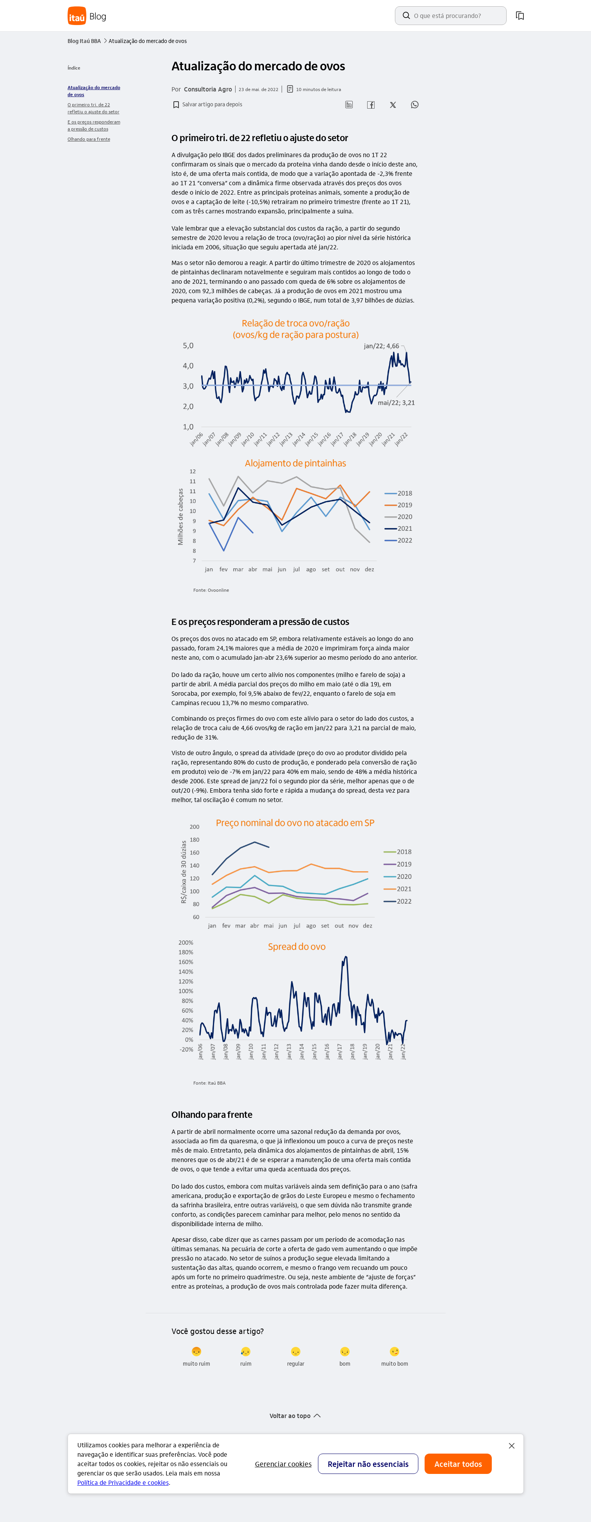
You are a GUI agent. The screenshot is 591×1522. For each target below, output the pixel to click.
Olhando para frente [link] (89, 139)
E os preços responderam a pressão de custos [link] (94, 125)
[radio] (196, 1357)
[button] (206, 104)
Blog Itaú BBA (88, 40)
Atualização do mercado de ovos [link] (94, 90)
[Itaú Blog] (87, 15)
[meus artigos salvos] (520, 15)
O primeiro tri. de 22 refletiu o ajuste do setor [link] (94, 108)
